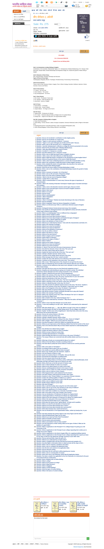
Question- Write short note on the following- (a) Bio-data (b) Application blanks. (58, 454)
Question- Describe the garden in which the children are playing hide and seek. (58, 322)
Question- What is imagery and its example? (48, 235)
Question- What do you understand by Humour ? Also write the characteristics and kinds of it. (62, 222)
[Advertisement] (61, 483)
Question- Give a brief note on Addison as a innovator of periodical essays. (57, 390)
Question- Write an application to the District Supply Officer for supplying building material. (61, 433)
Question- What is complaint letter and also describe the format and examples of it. (59, 441)
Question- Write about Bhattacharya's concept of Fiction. (52, 149)
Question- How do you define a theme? (47, 231)
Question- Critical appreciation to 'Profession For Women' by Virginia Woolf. (57, 395)
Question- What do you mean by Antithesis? (48, 244)
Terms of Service (44, 544)
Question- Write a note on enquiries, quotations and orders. (53, 444)
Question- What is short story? (45, 190)
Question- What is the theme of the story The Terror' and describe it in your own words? (60, 276)
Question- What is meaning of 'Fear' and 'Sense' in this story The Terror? (56, 281)
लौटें (36, 40)
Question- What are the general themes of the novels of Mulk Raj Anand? (56, 159)
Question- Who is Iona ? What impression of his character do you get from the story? (60, 262)
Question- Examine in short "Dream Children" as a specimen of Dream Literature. (58, 376)
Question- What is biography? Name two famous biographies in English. (56, 203)
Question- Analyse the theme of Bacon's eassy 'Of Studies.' (53, 330)
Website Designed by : (79, 546)
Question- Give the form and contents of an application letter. (53, 448)
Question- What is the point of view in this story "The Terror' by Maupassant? (57, 280)
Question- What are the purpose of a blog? (48, 462)
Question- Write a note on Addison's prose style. (50, 381)
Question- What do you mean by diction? (48, 245)
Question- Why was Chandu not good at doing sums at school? (54, 289)
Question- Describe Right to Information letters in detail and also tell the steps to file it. (60, 443)
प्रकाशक (80, 2)
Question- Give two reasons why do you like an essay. (51, 358)
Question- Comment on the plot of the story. (48, 315)
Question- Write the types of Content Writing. (49, 469)
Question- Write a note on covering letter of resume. (51, 452)
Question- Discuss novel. (43, 193)
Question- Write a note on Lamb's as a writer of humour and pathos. (55, 369)
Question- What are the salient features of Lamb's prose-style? (53, 366)
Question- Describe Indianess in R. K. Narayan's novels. (52, 152)
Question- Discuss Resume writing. (46, 449)
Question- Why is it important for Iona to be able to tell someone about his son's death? (60, 263)
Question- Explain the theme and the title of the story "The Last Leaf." (55, 252)
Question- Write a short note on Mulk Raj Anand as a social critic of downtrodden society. (61, 160)
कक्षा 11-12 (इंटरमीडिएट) (19, 16)
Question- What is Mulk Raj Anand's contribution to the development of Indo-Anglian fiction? (62, 157)
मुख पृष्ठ (33, 10)
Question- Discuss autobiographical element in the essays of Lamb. (55, 368)
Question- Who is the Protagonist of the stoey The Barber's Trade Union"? (57, 288)
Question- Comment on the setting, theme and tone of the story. (54, 255)
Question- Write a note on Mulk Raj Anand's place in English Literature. (56, 154)
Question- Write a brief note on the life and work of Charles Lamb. (54, 363)
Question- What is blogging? (44, 466)
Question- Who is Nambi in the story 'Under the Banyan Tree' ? (53, 297)
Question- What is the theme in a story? (47, 232)
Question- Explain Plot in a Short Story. (47, 178)
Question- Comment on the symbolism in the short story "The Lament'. (56, 260)
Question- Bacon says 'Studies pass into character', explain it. (53, 351)
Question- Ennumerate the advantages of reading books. (52, 356)
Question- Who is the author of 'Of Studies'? (48, 346)
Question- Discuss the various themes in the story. (50, 314)
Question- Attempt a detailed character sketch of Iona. (51, 253)
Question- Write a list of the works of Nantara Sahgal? (51, 175)
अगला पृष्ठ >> (84, 51)
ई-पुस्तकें (24, 11)
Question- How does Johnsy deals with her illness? (50, 250)
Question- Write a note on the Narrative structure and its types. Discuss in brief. (58, 187)
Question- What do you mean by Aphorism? (48, 227)
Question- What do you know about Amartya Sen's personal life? (54, 407)
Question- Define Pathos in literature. (47, 237)
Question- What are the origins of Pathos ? (48, 239)
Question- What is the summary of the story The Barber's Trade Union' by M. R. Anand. (60, 286)
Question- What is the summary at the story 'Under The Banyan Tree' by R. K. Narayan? (60, 294)
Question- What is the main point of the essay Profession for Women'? (56, 399)
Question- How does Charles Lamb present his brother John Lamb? (55, 374)
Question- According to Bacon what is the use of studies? (52, 348)
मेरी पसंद (55, 10)
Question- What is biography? (45, 196)
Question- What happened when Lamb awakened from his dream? (54, 373)
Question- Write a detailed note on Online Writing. (50, 459)
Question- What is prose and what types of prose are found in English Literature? (59, 188)
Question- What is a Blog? (44, 461)
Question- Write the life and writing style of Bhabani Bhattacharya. (54, 147)
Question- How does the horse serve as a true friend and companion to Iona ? (58, 268)
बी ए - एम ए (35, 13)
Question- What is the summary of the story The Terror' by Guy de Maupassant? (58, 275)
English (87, 2)
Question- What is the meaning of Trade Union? (49, 293)
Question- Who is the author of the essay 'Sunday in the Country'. (54, 392)
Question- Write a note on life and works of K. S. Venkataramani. (54, 144)
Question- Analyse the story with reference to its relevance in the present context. (59, 258)
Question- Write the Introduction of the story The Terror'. (52, 278)
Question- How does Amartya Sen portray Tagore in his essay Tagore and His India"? (59, 413)
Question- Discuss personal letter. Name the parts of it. (51, 438)
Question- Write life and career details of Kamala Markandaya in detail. (56, 167)
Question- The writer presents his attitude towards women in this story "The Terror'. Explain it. (62, 284)
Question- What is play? (43, 198)
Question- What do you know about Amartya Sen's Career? (52, 405)
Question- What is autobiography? (46, 195)
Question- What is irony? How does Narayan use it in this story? (54, 302)
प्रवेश (63, 10)
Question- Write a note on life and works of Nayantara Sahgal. (53, 173)
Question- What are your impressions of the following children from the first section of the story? (63, 324)
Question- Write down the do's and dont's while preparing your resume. (56, 451)
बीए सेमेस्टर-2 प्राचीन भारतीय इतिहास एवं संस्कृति (82, 504)
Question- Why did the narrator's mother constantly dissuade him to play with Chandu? (60, 291)
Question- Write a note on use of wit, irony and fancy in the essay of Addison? (58, 387)
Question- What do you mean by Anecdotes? (49, 226)
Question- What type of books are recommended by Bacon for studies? (56, 340)
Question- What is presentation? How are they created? (52, 421)
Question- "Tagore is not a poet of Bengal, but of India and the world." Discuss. (58, 142)
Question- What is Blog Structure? (46, 464)
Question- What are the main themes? (47, 234)
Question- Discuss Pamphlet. (44, 201)
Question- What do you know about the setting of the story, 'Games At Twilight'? (58, 319)
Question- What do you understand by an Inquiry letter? (52, 439)
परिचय (40, 10)
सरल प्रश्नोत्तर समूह (39, 20)
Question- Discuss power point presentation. (49, 420)
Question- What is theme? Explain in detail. (48, 214)
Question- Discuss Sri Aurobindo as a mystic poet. (50, 139)
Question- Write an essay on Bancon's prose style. (50, 332)
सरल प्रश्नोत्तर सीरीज (43, 28)
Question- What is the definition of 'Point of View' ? (50, 221)
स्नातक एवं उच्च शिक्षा (18, 14)
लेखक (74, 2)
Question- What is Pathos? (44, 240)
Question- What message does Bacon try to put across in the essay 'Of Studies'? (58, 335)
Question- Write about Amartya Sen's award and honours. (52, 408)
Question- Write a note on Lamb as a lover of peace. (51, 371)
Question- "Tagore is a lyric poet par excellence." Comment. (53, 141)
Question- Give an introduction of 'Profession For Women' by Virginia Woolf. (57, 394)
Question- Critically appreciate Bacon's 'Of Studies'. (51, 333)
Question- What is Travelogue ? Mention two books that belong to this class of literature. (61, 200)
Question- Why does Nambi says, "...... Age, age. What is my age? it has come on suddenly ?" (62, 307)
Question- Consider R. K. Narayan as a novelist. (49, 151)
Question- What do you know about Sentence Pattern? (51, 216)
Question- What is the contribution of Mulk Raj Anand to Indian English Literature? (59, 162)
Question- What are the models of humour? (48, 242)
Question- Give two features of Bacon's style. (49, 353)
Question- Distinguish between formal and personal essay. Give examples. (57, 208)
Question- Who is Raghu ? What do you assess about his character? (55, 320)
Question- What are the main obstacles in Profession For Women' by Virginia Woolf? (59, 397)
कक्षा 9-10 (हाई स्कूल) (18, 19)
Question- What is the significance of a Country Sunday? (52, 389)
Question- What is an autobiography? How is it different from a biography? (57, 213)
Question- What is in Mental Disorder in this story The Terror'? (53, 283)
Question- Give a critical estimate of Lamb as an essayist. (52, 364)
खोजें (37, 10)
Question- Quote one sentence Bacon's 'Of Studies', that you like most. (56, 355)
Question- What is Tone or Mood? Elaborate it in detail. (51, 219)
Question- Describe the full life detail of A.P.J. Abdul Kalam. (52, 400)
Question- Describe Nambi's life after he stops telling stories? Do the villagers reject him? (61, 309)
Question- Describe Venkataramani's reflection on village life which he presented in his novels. (62, 146)
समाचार (45, 10)
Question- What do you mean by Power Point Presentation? (53, 417)
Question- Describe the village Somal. (47, 296)
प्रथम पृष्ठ (61, 51)
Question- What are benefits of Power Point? (49, 418)
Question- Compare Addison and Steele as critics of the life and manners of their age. (60, 379)
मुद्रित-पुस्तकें (16, 11)
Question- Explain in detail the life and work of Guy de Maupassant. (55, 273)
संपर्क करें (50, 10)
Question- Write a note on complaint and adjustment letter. (52, 446)
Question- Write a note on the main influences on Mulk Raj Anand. (54, 156)
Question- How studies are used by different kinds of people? (53, 350)
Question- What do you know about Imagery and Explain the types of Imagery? (58, 218)
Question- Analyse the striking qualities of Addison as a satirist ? (54, 377)
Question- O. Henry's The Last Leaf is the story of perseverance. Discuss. (56, 247)
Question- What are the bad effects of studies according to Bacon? (55, 342)
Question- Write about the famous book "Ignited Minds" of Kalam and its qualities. (59, 402)
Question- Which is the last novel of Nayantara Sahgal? (52, 177)
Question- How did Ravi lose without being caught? (50, 328)
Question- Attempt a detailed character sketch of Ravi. (51, 317)
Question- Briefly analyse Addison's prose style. (50, 382)
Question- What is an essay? (44, 191)
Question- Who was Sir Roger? (45, 384)
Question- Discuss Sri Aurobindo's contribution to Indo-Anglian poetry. (56, 138)
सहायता (59, 10)
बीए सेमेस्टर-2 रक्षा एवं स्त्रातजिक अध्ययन (64, 504)
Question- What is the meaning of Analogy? (48, 224)
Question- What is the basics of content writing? (50, 470)
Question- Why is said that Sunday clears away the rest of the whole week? (57, 386)
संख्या (55, 24)
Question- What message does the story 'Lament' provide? (52, 257)
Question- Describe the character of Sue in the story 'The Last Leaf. (55, 249)
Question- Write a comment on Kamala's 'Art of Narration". (52, 172)
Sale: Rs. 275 (41, 24)
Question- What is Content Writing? (46, 467)
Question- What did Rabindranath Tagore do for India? (51, 415)
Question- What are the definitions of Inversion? (50, 229)
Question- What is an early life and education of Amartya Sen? (53, 404)
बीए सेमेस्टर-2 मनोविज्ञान (44, 503)
